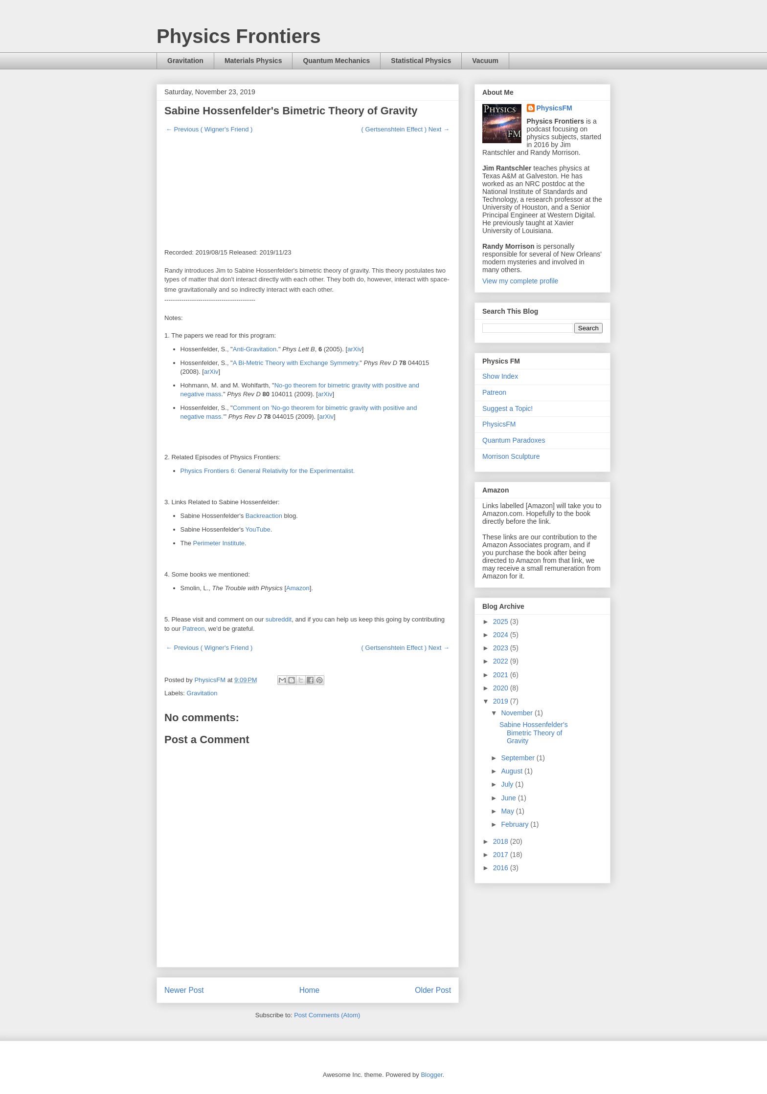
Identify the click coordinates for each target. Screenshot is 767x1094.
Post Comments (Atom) (327, 1015)
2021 (501, 675)
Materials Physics (253, 60)
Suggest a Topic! (507, 408)
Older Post (433, 990)
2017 (501, 854)
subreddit (279, 619)
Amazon (298, 588)
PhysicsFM (554, 108)
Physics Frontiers (239, 36)
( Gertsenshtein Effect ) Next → (405, 129)
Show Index (500, 376)
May (508, 811)
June (509, 798)
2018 (501, 841)
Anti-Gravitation (255, 349)
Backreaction (264, 515)
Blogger (431, 1074)
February (515, 824)
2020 (501, 688)
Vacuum (485, 60)
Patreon (193, 628)
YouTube (258, 529)
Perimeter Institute (219, 543)
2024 (501, 635)
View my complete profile (520, 281)
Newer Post (184, 990)
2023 (501, 648)
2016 (501, 868)
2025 (501, 621)
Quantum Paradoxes (513, 440)
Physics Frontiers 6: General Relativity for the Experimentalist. (267, 470)
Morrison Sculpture (511, 456)
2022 (501, 661)
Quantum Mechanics (336, 60)
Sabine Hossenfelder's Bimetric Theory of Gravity (533, 733)
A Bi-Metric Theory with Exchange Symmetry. (296, 362)
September (518, 758)
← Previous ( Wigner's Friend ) (209, 129)
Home (309, 990)
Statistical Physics (421, 60)
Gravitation (185, 60)
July (508, 784)
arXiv (354, 349)
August (512, 771)
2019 (501, 701)
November (517, 713)
